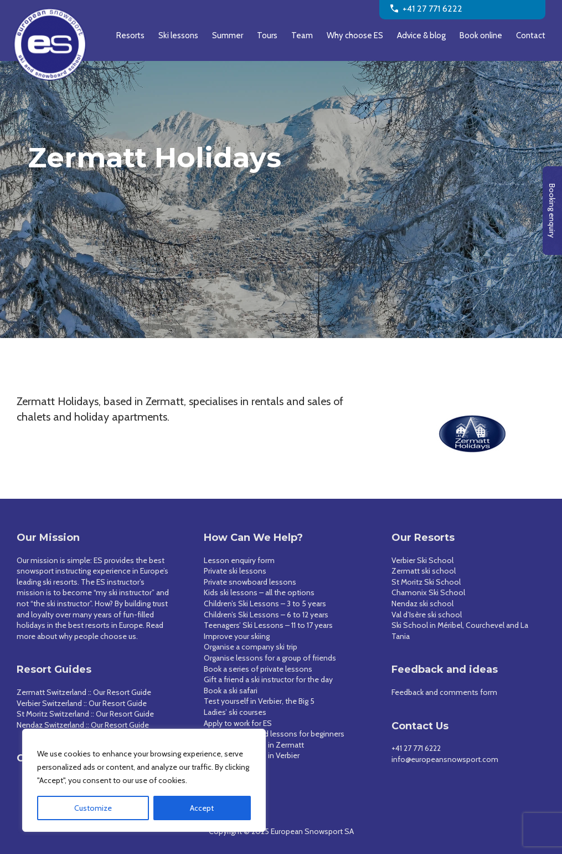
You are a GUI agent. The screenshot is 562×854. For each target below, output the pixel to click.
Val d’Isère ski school (426, 615)
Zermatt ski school (423, 571)
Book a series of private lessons (258, 669)
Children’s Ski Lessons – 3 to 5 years (265, 603)
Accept (202, 808)
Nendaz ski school (422, 603)
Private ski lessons (235, 571)
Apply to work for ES (238, 723)
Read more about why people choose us (90, 630)
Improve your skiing (237, 636)
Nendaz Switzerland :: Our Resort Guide (83, 725)
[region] (144, 780)
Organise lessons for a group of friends (270, 658)
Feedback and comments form (444, 692)
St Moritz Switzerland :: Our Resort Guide (85, 714)
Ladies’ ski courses (235, 712)
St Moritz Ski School (426, 582)
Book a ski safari (230, 691)
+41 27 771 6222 (416, 748)
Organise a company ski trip (250, 647)
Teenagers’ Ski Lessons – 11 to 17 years (268, 625)
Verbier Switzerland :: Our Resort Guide (82, 703)
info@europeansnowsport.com (444, 759)
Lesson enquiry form (239, 560)
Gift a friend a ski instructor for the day (268, 679)
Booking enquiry (552, 210)
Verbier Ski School (422, 560)
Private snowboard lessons (250, 582)
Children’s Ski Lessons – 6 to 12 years (266, 615)
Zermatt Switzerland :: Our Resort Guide (84, 692)
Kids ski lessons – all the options (259, 592)
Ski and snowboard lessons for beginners (274, 734)
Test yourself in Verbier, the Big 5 (259, 701)
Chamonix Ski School (428, 592)
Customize (93, 808)
